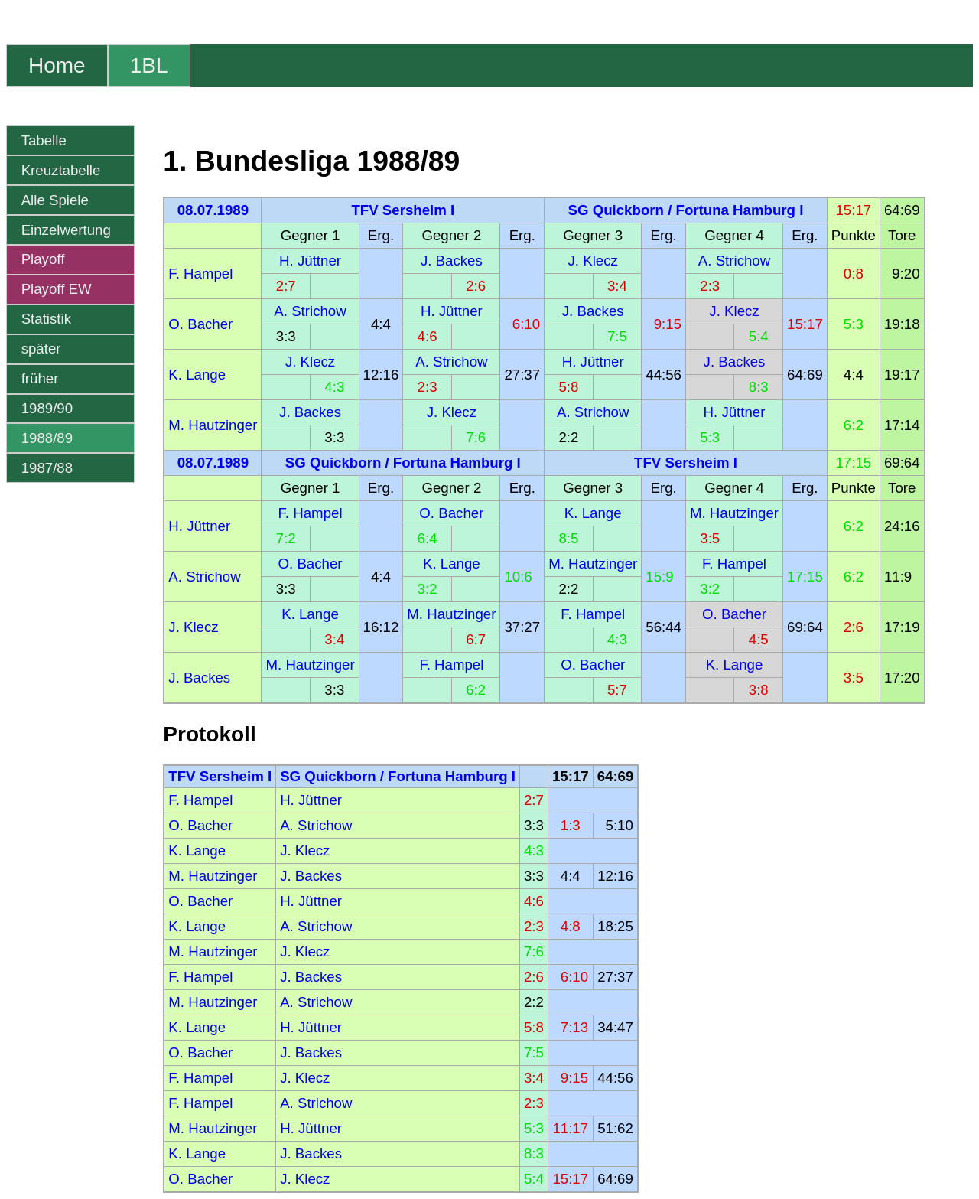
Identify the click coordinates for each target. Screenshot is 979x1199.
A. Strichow (734, 261)
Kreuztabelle (61, 170)
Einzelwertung (66, 230)
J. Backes (452, 261)
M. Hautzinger (212, 425)
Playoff (43, 259)
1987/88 (47, 468)
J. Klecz (593, 261)
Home (57, 65)
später (41, 348)
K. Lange (197, 375)
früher (40, 378)
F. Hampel (200, 274)
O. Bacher (200, 324)
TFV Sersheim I (402, 210)
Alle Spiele (55, 200)
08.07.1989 (213, 210)
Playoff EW (56, 289)
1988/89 (47, 438)
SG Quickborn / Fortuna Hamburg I (686, 210)
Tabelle (44, 140)
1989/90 (47, 408)
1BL (149, 65)
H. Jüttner (310, 261)
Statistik (46, 319)
